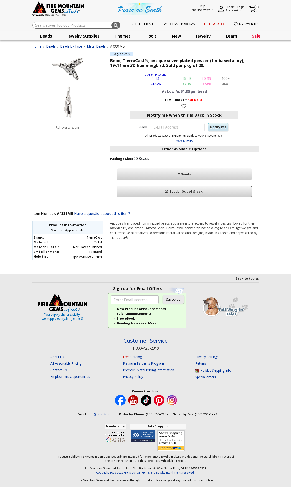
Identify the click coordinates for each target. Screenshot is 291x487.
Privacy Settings (206, 357)
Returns (201, 363)
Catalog (132, 357)
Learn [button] (231, 36)
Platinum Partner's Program (143, 363)
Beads (50, 46)
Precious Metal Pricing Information (148, 370)
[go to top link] (247, 279)
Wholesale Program (180, 24)
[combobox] (76, 25)
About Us (57, 357)
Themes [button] (123, 36)
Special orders (205, 377)
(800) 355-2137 (157, 414)
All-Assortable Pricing (65, 363)
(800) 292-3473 (206, 414)
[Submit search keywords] (115, 25)
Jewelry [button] (203, 36)
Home (36, 46)
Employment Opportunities (70, 376)
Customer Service (145, 340)
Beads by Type (71, 46)
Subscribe (173, 299)
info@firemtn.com (101, 414)
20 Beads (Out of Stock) (184, 191)
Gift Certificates (143, 24)
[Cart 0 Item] (254, 9)
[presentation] (46, 35)
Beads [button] (46, 36)
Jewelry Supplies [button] (83, 36)
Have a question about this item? (102, 213)
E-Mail (141, 126)
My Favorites (246, 24)
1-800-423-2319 (145, 348)
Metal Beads (96, 46)
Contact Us (58, 370)
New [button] (176, 36)
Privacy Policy (133, 376)
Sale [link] (256, 36)
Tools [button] (151, 36)
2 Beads (184, 174)
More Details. (184, 141)
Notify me (218, 127)
